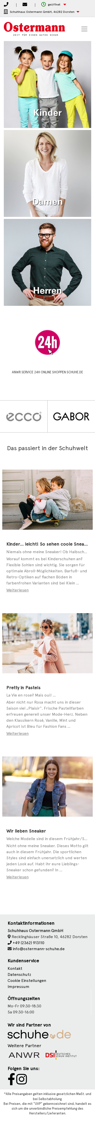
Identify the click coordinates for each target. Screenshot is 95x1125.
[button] (53, 4)
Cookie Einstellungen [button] (27, 980)
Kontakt (15, 968)
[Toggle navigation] (84, 29)
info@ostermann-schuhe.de (39, 948)
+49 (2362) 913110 (26, 942)
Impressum (18, 986)
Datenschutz (19, 974)
